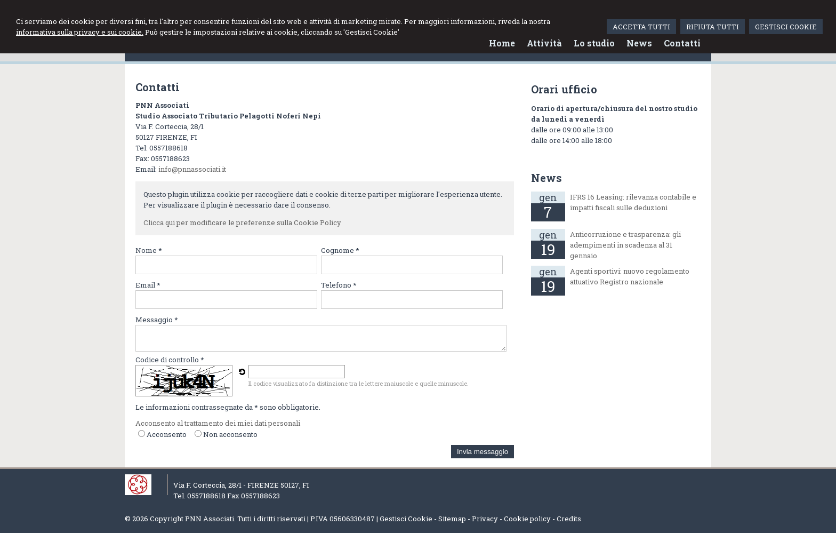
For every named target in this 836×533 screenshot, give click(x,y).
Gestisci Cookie (406, 518)
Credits (569, 518)
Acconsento (167, 434)
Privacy (485, 518)
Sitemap (452, 518)
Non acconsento (230, 434)
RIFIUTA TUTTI (712, 26)
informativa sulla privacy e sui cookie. (79, 32)
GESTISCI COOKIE (786, 26)
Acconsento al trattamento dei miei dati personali (217, 423)
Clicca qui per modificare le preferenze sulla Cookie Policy (242, 222)
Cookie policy (527, 518)
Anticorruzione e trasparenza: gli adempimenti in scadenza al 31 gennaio (625, 244)
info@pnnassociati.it (192, 169)
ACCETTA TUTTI (641, 26)
